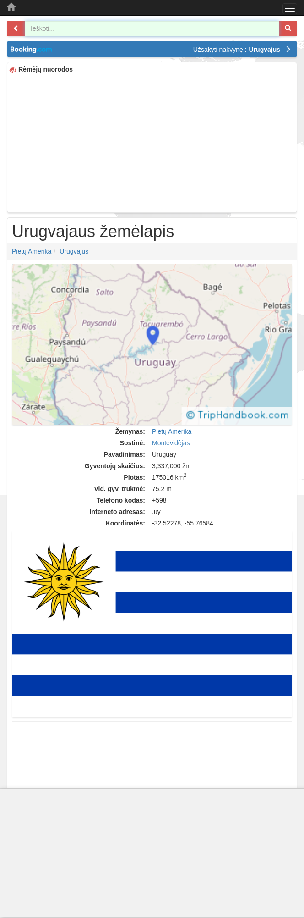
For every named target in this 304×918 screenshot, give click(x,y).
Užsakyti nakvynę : (242, 49)
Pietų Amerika (31, 251)
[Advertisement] (152, 143)
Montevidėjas (171, 443)
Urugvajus (74, 251)
